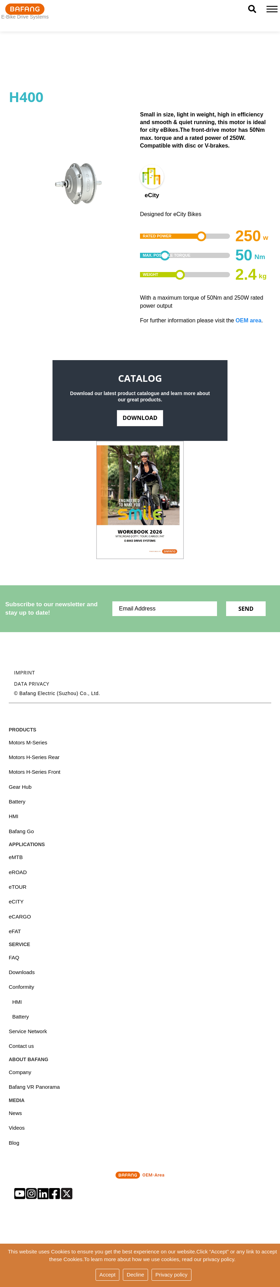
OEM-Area (139, 1175)
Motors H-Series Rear (34, 757)
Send (246, 609)
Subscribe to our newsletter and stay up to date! (51, 608)
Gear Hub (20, 787)
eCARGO (20, 917)
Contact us (21, 1046)
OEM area (248, 320)
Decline (135, 1275)
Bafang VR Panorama (34, 1087)
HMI (14, 817)
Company (20, 1072)
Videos (17, 1128)
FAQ (14, 957)
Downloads (22, 972)
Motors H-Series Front (35, 772)
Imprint (24, 672)
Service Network (28, 1032)
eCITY (16, 902)
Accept (107, 1275)
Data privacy (31, 683)
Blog (14, 1143)
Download (140, 418)
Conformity (21, 987)
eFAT (15, 932)
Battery (17, 802)
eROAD (18, 872)
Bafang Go (21, 831)
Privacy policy (171, 1275)
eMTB (16, 857)
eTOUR (18, 887)
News (15, 1113)
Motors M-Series (28, 742)
